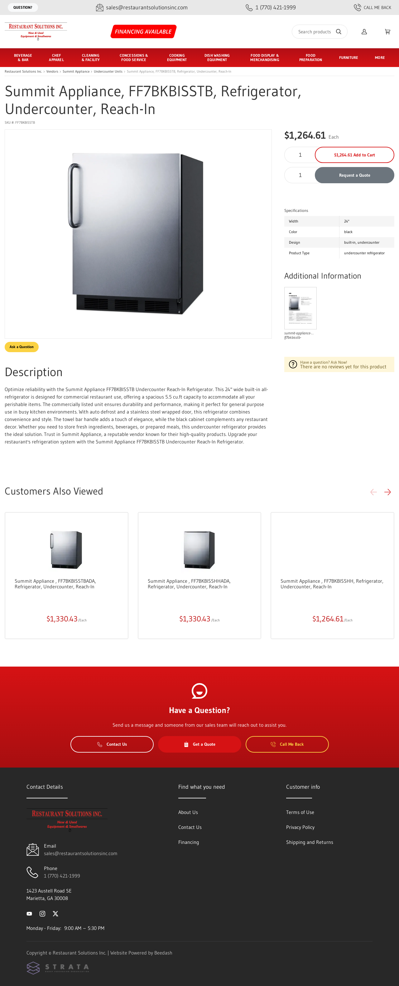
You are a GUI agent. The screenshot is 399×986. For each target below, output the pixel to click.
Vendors (52, 71)
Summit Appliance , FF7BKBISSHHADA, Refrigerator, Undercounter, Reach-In (189, 583)
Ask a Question (22, 346)
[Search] (320, 32)
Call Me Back (372, 7)
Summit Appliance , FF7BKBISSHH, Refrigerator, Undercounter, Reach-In (332, 583)
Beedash (163, 953)
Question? (22, 7)
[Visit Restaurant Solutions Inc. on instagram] (42, 913)
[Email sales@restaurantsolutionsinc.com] (142, 7)
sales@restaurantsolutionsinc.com (81, 853)
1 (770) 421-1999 (62, 876)
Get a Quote (199, 744)
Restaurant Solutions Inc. (23, 71)
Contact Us (112, 744)
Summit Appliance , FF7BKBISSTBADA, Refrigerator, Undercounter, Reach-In (55, 583)
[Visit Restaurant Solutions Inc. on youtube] (29, 913)
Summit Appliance (76, 71)
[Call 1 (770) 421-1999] (271, 7)
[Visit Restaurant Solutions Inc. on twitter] (55, 913)
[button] (387, 492)
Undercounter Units (108, 71)
